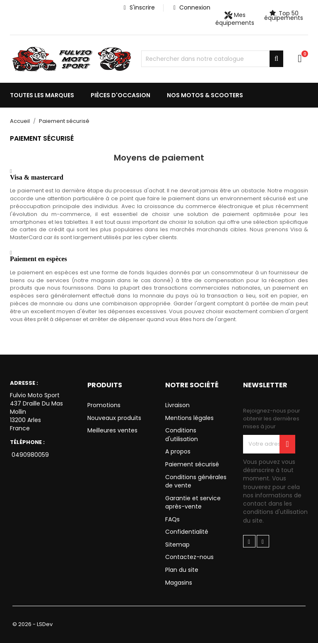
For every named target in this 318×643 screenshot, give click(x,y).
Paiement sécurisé (192, 464)
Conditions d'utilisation (181, 434)
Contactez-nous (189, 557)
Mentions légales (189, 418)
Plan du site (181, 570)
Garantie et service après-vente (193, 502)
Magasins (178, 582)
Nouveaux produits (114, 418)
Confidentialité (186, 532)
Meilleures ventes (112, 430)
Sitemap (177, 544)
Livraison (177, 405)
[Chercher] (212, 58)
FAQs (172, 519)
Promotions (103, 405)
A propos (177, 451)
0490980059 (29, 455)
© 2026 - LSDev (32, 624)
